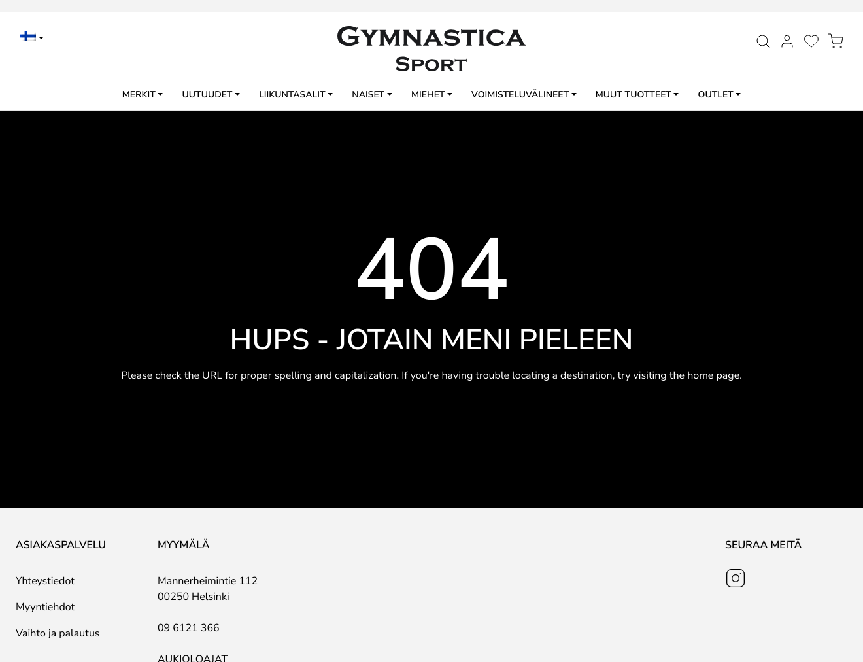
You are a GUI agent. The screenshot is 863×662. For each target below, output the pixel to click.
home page (713, 375)
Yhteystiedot (45, 581)
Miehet (428, 94)
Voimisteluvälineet (520, 94)
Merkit (139, 94)
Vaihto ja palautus (58, 633)
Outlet (716, 94)
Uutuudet (207, 94)
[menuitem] (32, 38)
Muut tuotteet (633, 94)
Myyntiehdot (45, 607)
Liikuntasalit (292, 94)
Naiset (368, 94)
